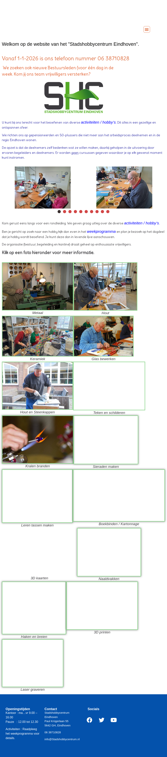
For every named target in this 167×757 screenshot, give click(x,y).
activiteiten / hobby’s (98, 122)
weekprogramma (101, 231)
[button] (147, 29)
